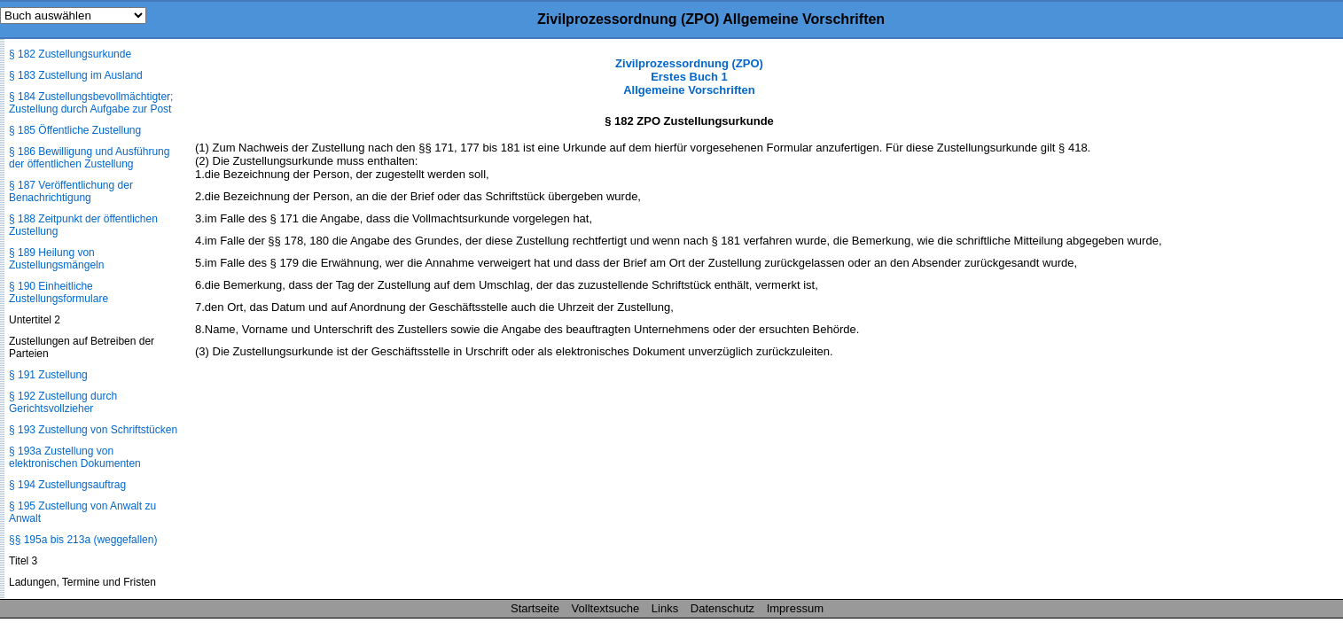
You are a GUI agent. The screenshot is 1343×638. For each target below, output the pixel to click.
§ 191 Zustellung (48, 375)
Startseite (535, 608)
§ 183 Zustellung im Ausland (76, 75)
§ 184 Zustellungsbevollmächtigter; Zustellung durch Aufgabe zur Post (91, 102)
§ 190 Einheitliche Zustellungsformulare (58, 292)
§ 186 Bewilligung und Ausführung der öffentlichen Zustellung (89, 157)
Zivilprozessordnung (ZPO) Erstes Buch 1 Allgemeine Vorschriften (689, 77)
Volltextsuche (606, 608)
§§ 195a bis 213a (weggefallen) (83, 539)
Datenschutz (722, 608)
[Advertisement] (1254, 322)
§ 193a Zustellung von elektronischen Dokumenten (75, 457)
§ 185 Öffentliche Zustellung (75, 130)
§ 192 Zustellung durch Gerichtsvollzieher (63, 402)
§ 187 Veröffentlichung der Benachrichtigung (71, 191)
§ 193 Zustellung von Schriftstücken (93, 430)
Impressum (795, 608)
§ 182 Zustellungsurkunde (70, 54)
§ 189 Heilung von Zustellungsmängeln (56, 258)
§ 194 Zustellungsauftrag (67, 484)
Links (665, 608)
